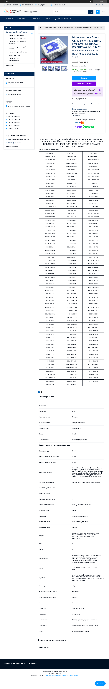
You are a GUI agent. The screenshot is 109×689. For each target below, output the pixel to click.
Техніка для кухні (14, 55)
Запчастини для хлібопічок (18, 52)
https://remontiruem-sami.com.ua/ (18, 140)
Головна (9, 19)
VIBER (34, 664)
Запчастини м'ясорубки (16, 35)
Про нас (36, 19)
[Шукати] (90, 12)
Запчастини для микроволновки (14, 59)
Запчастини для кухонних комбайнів (17, 42)
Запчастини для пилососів (17, 38)
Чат (100, 683)
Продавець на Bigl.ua (54, 673)
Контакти (48, 19)
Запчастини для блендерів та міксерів (18, 48)
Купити (84, 78)
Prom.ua (64, 671)
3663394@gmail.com (14, 143)
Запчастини (22, 19)
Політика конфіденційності (70, 675)
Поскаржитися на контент (53, 675)
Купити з (84, 84)
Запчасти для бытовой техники (17, 32)
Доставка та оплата (63, 19)
